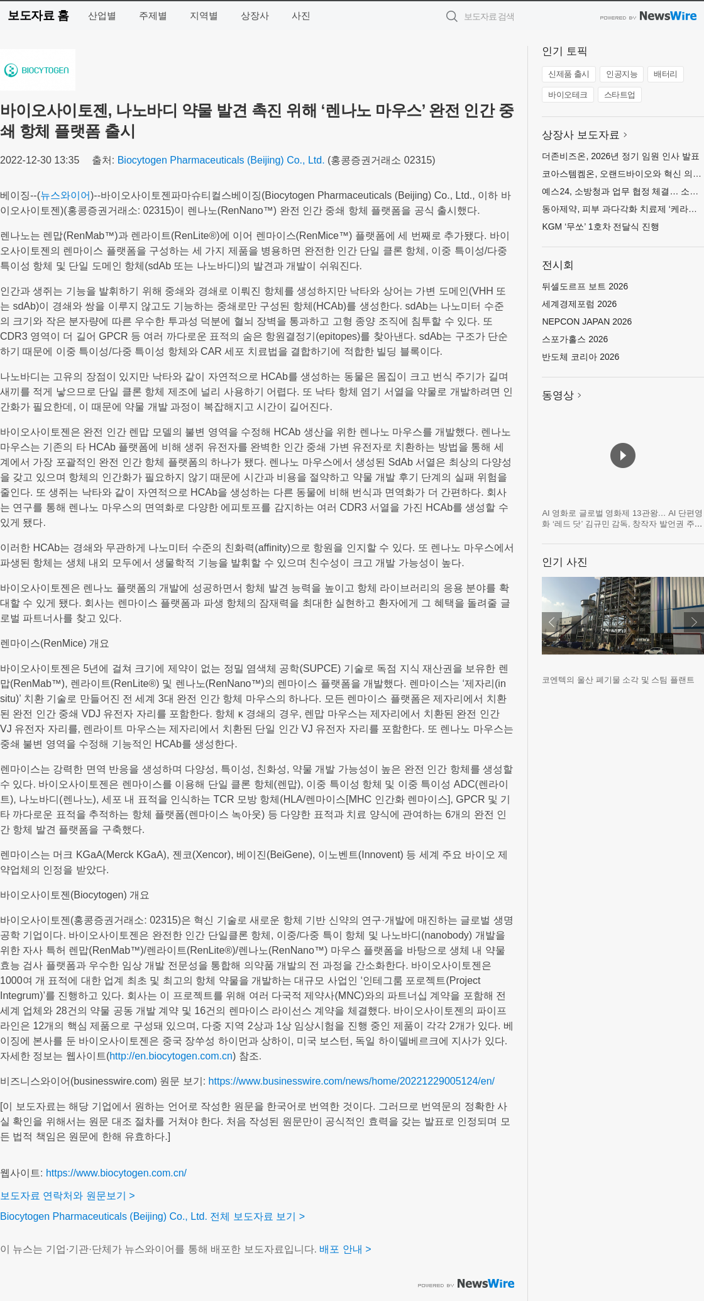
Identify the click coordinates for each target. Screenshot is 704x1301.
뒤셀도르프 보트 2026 (585, 286)
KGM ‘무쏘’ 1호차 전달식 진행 (600, 226)
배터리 (666, 74)
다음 (694, 622)
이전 (552, 622)
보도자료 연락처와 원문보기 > (67, 1195)
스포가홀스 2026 (575, 339)
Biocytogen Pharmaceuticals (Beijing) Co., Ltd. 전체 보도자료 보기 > (152, 1216)
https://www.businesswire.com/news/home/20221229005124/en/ (352, 1081)
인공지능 (621, 74)
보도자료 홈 (38, 15)
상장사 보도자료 (581, 135)
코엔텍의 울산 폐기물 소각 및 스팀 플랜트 (618, 679)
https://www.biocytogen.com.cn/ (116, 1173)
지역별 (204, 15)
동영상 (558, 395)
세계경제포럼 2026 (579, 304)
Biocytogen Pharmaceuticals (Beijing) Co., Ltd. (221, 160)
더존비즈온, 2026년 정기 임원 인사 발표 (620, 156)
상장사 (255, 15)
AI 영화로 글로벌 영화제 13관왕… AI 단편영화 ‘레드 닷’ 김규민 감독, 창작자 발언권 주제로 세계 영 (622, 524)
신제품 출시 (569, 74)
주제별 (153, 15)
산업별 (102, 15)
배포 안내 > (345, 1249)
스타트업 (619, 94)
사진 (301, 15)
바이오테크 (568, 94)
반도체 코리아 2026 (580, 357)
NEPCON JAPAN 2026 (587, 321)
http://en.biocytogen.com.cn (171, 1056)
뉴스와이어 (65, 195)
